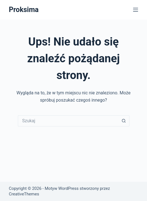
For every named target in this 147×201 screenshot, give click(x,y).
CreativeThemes (24, 194)
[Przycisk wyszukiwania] (123, 120)
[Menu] (135, 9)
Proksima (24, 10)
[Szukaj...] (68, 120)
